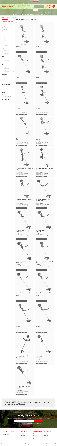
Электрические (6, 53)
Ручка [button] (3, 92)
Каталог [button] (18, 5)
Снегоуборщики (29, 9)
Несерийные (6, 45)
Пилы (13, 14)
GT (4, 40)
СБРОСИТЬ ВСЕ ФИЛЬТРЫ (8, 21)
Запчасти (37, 14)
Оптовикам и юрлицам (27, 5)
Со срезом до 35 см (7, 70)
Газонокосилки (18, 9)
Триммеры (35, 9)
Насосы (40, 9)
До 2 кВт (5, 81)
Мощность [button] (4, 74)
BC (4, 36)
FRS (4, 39)
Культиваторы (44, 12)
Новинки (22, 7)
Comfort (5, 26)
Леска (22, 12)
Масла (50, 9)
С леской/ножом (7, 88)
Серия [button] (3, 33)
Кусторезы (27, 14)
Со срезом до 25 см (7, 67)
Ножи (23, 9)
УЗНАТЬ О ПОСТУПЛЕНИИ (21, 83)
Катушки (13, 12)
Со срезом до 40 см (7, 71)
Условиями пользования (38, 423)
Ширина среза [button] (5, 64)
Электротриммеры (7, 61)
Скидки (46, 435)
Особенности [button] (5, 99)
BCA (4, 37)
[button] (35, 1)
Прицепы (27, 12)
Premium (5, 29)
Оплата (23, 435)
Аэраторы (45, 9)
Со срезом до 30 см (7, 68)
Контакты (27, 7)
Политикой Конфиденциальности (29, 423)
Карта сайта (35, 435)
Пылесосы (32, 14)
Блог (46, 433)
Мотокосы (6, 58)
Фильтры (18, 12)
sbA (4, 43)
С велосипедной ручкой (8, 96)
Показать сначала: (19, 22)
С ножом (5, 89)
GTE (4, 42)
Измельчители (7, 12)
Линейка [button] (4, 24)
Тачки (31, 12)
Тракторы (21, 14)
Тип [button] (3, 48)
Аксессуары (43, 14)
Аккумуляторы (37, 12)
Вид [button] (3, 56)
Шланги (16, 14)
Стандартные (6, 60)
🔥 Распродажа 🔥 (9, 9)
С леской (5, 86)
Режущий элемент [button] (6, 84)
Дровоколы (50, 12)
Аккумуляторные (7, 50)
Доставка (23, 433)
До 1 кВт (5, 78)
